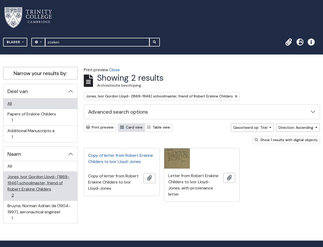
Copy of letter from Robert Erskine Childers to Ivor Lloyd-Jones (120, 158)
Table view (158, 127)
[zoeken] (97, 42)
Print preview (100, 127)
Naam (14, 154)
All (9, 103)
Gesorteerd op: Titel (251, 127)
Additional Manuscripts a (30, 133)
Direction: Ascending (296, 127)
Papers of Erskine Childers (31, 117)
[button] (288, 42)
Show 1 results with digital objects (286, 140)
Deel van (17, 91)
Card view (131, 127)
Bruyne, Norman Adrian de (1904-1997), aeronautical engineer (38, 212)
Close (114, 69)
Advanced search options (118, 111)
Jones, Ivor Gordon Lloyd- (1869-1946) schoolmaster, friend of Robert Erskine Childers (38, 185)
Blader (14, 42)
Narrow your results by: (40, 73)
